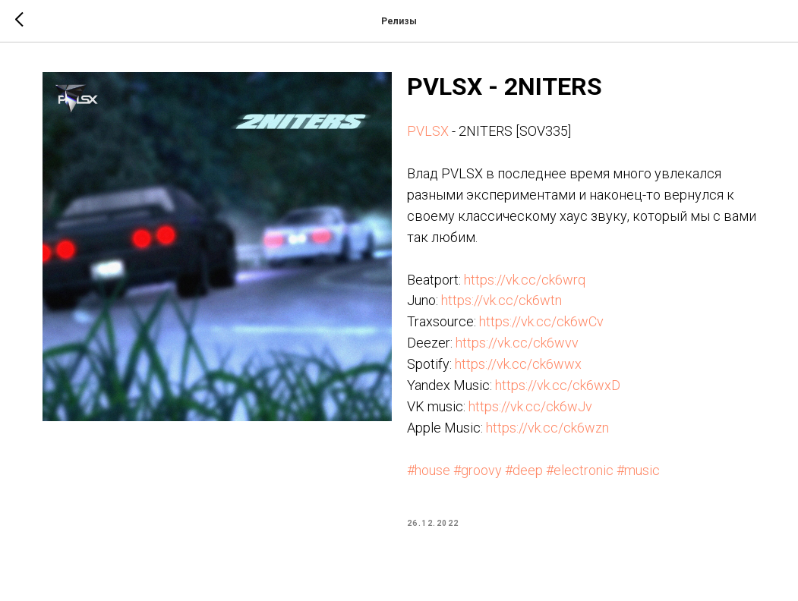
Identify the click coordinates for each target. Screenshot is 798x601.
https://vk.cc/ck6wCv (541, 321)
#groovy (477, 470)
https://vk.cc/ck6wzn (547, 428)
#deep (524, 470)
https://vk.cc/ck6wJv (530, 406)
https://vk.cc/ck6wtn (501, 300)
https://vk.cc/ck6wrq (524, 280)
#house (428, 470)
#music (638, 470)
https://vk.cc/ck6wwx (518, 364)
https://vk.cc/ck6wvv (517, 343)
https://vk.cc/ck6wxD (557, 385)
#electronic (579, 470)
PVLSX (428, 131)
